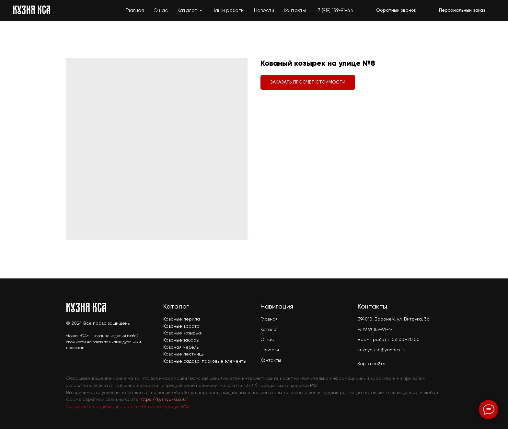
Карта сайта (372, 364)
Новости (264, 10)
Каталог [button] (188, 10)
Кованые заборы (181, 340)
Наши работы (228, 10)
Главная (135, 10)
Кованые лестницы (183, 354)
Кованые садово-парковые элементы (204, 361)
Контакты (295, 10)
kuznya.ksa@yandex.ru (381, 350)
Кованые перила (181, 319)
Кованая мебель (181, 347)
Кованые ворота (181, 326)
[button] (396, 10)
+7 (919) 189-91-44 (334, 10)
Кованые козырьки (182, 333)
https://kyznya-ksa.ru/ (164, 399)
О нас (161, 10)
